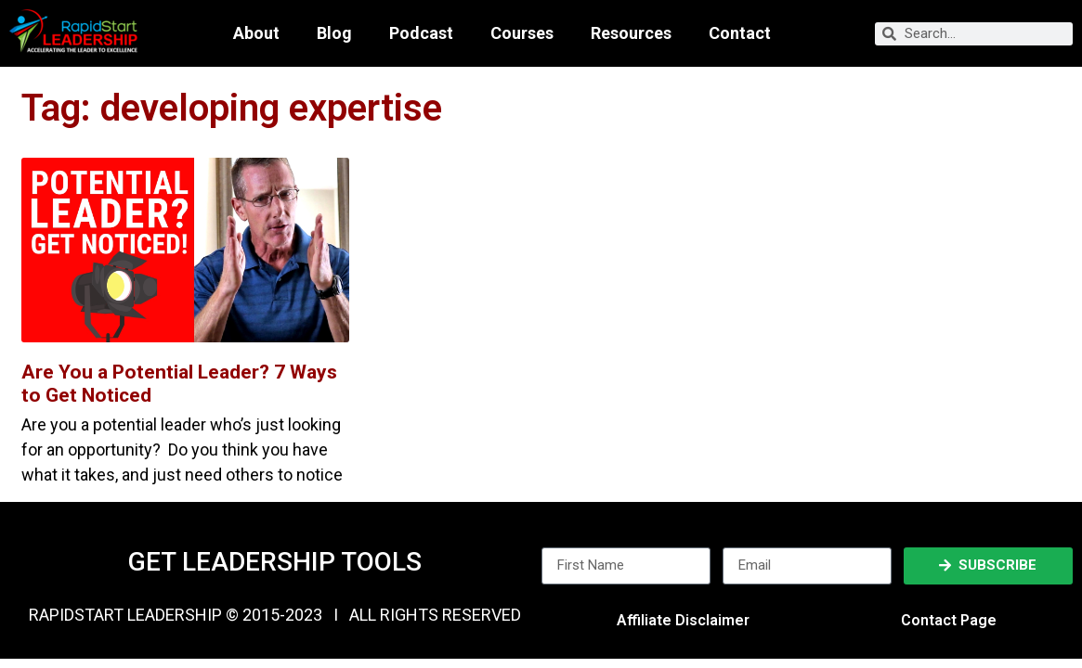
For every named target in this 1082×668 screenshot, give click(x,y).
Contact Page (949, 620)
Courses (522, 33)
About (256, 33)
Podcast (421, 33)
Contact (740, 33)
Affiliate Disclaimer (683, 620)
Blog (334, 33)
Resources (631, 33)
